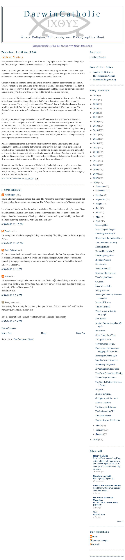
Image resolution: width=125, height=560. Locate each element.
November (101, 190)
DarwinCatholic (63, 13)
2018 (95, 130)
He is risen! (100, 330)
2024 (95, 104)
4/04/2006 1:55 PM (12, 295)
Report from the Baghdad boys (108, 238)
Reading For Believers (102, 72)
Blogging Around (103, 260)
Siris (95, 512)
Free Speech (100, 318)
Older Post (80, 333)
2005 (95, 439)
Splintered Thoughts (99, 540)
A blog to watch (102, 290)
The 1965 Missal (102, 306)
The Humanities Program (104, 76)
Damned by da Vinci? (104, 251)
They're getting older (104, 255)
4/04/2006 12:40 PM (12, 243)
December (100, 186)
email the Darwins (98, 57)
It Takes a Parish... (103, 394)
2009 (95, 169)
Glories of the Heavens (105, 273)
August (99, 203)
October (100, 195)
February (100, 430)
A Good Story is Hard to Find (107, 485)
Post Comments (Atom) (24, 339)
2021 (95, 117)
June (98, 212)
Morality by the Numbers (106, 360)
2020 (95, 121)
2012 (95, 156)
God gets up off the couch (106, 398)
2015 (95, 143)
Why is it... (100, 389)
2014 (95, 147)
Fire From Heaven (103, 415)
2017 (95, 134)
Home (43, 333)
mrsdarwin (95, 544)
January (99, 434)
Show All (120, 521)
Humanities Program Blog (104, 79)
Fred (7, 276)
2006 (95, 182)
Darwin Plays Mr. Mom (105, 377)
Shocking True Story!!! (105, 233)
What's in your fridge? (105, 229)
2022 (95, 113)
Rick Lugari (10, 194)
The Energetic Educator (105, 407)
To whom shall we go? (105, 344)
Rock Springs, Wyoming (103, 478)
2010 (95, 165)
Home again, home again (106, 355)
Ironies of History (103, 302)
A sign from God (102, 268)
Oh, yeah (99, 281)
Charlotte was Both (102, 476)
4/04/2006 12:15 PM (12, 224)
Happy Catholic (100, 456)
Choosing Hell (101, 225)
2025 (95, 99)
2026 (95, 95)
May (98, 217)
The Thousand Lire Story (106, 242)
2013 (95, 152)
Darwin (8, 231)
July (98, 208)
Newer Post (7, 333)
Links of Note (99, 514)
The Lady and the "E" (104, 411)
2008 (95, 174)
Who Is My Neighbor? (105, 364)
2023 (95, 108)
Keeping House (102, 247)
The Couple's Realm (104, 277)
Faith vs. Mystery (103, 402)
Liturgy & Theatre (103, 339)
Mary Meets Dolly (103, 286)
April (98, 221)
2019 (95, 126)
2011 (95, 160)
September (101, 199)
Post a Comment (9, 328)
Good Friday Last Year (105, 335)
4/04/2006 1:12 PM (12, 269)
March (99, 425)
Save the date (101, 264)
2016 (95, 139)
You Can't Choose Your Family (109, 373)
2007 (95, 178)
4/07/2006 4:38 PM (12, 321)
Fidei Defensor (11, 250)
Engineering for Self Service (107, 420)
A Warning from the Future (107, 369)
